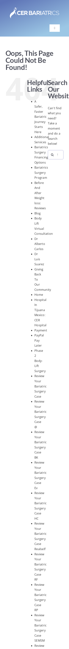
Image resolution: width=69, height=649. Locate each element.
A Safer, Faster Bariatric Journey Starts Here (40, 116)
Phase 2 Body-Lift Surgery (40, 361)
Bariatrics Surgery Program (41, 172)
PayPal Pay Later (39, 340)
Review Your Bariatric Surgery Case (40, 386)
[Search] (52, 154)
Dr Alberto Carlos (39, 244)
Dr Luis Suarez (39, 259)
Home (38, 295)
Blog (37, 213)
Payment (40, 330)
